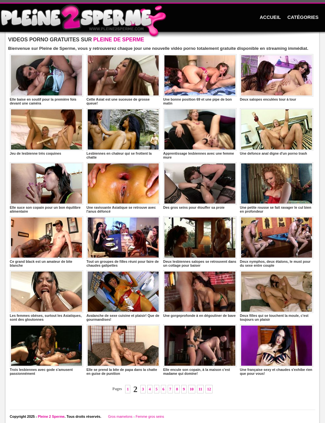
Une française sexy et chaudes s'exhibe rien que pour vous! (276, 349)
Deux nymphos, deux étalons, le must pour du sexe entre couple (276, 241)
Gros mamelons (120, 416)
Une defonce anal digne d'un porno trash (276, 131)
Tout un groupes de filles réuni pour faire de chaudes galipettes (123, 241)
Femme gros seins (150, 416)
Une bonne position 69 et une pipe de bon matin (200, 79)
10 (192, 389)
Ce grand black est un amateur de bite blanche (46, 241)
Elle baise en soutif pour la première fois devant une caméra (46, 79)
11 (200, 389)
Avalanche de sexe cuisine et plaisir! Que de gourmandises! (123, 295)
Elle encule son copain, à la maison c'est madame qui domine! (200, 349)
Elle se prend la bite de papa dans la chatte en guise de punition (123, 349)
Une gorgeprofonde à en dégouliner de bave (200, 293)
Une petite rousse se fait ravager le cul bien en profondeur (276, 187)
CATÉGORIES (302, 17)
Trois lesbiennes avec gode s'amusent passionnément (46, 349)
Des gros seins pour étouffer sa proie (200, 185)
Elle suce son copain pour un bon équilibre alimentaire (46, 187)
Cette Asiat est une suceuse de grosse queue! (123, 79)
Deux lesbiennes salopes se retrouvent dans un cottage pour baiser (200, 241)
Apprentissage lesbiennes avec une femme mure (200, 133)
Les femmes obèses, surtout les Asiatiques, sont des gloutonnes (46, 295)
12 (209, 389)
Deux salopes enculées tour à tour (276, 77)
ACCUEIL (270, 17)
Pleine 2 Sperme (51, 416)
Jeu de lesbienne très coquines (46, 131)
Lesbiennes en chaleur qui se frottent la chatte (123, 133)
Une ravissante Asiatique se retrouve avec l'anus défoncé (123, 187)
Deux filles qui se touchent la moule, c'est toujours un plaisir (276, 295)
